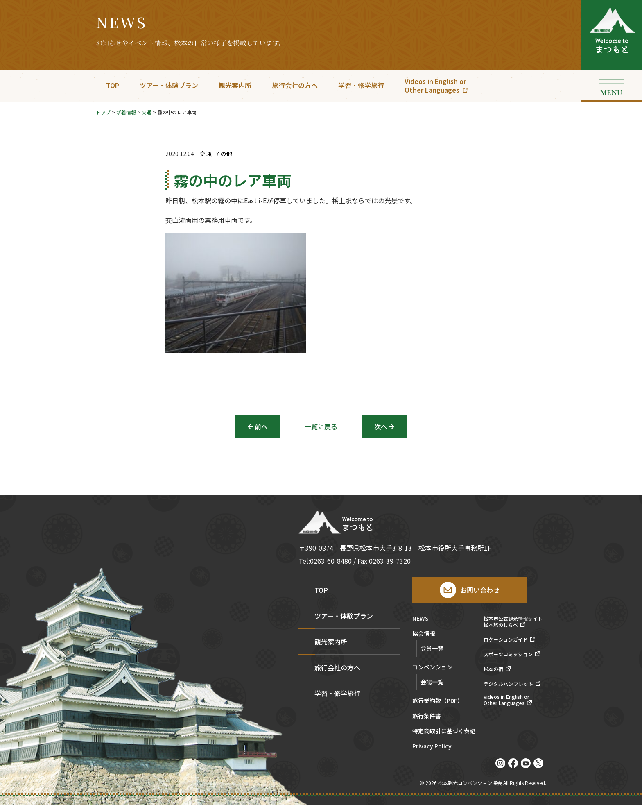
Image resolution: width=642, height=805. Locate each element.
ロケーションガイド (506, 639)
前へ (261, 426)
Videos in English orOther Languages (435, 85)
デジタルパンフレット (508, 683)
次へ (380, 426)
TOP (112, 85)
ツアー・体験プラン (169, 85)
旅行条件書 (426, 716)
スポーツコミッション (508, 654)
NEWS (420, 618)
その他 (223, 154)
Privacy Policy (432, 746)
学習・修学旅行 (361, 85)
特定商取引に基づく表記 (443, 731)
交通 (205, 154)
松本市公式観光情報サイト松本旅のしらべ (513, 621)
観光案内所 (235, 85)
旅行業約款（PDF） (437, 701)
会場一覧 (431, 682)
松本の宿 (493, 669)
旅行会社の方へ (295, 85)
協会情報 (423, 633)
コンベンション (432, 667)
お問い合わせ (480, 590)
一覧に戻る (321, 426)
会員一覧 (431, 648)
